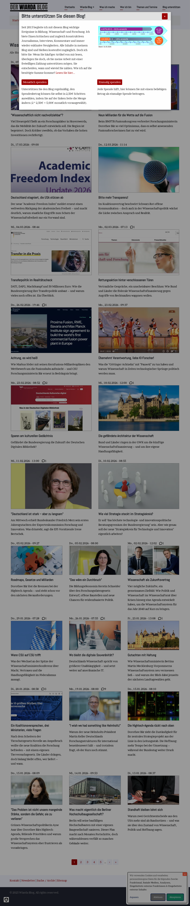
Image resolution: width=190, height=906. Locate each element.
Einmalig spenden (110, 82)
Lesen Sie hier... (65, 72)
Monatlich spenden (35, 82)
